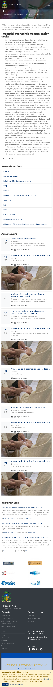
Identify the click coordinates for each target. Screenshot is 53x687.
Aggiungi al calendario (19, 250)
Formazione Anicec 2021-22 (13, 219)
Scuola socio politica (7, 618)
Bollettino (6, 191)
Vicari (3, 635)
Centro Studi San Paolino (8, 626)
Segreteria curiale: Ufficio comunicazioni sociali (37, 632)
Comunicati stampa (10, 176)
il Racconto (28, 551)
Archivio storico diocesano (9, 621)
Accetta (5, 684)
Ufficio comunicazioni (7, 643)
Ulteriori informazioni (16, 684)
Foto (5, 205)
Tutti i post (7, 200)
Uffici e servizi (5, 638)
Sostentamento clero (34, 618)
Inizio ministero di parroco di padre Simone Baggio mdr (28, 295)
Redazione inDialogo (9, 518)
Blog (5, 186)
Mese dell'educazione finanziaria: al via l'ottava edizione (21, 507)
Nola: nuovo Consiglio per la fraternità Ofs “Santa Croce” (21, 523)
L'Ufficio (6, 171)
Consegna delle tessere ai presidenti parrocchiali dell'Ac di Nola (28, 312)
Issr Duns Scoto (5, 616)
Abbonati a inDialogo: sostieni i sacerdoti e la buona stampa (25, 224)
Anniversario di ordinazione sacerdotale (30, 255)
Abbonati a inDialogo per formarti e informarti (20, 195)
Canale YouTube (9, 214)
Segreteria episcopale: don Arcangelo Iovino (37, 638)
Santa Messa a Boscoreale (23, 239)
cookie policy (45, 679)
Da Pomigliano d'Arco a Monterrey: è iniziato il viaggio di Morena (24, 537)
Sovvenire (31, 621)
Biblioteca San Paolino (7, 624)
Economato (31, 616)
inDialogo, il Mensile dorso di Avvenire (17, 181)
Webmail (4, 648)
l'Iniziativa (29, 518)
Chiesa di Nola (11, 5)
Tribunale (4, 646)
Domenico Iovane (8, 551)
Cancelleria (4, 640)
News (5, 210)
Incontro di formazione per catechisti (29, 408)
